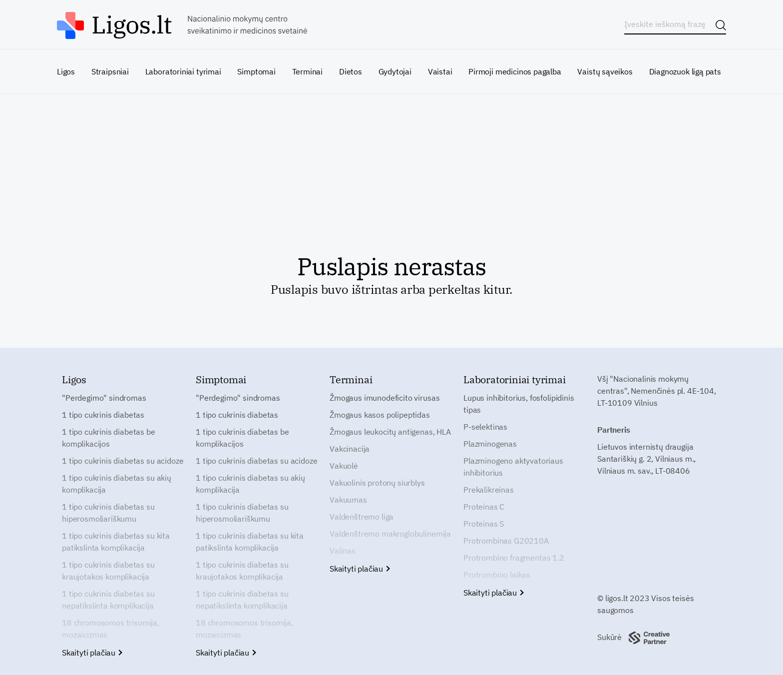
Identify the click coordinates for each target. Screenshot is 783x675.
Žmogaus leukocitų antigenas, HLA (390, 432)
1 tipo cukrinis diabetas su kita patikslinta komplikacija (116, 542)
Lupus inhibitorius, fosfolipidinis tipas (518, 404)
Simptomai (256, 71)
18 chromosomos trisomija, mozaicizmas (110, 629)
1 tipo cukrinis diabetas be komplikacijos (108, 438)
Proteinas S (483, 524)
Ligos (66, 71)
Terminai (307, 71)
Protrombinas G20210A (506, 541)
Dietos (350, 71)
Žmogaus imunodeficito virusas (384, 398)
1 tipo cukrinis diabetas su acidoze (122, 461)
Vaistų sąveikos (604, 71)
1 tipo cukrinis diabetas (103, 415)
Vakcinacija (350, 449)
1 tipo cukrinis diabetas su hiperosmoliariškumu (108, 513)
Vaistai (440, 71)
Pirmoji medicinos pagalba (514, 71)
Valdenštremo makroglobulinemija (390, 534)
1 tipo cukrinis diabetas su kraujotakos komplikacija (108, 571)
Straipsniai (110, 71)
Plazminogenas (490, 444)
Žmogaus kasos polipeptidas (380, 415)
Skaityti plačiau (91, 653)
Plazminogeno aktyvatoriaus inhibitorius (513, 467)
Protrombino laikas (496, 575)
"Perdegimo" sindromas (104, 398)
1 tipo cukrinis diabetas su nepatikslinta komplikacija (108, 600)
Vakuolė (344, 466)
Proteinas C (483, 507)
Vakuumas (348, 500)
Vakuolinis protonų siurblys (377, 483)
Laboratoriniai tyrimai (183, 71)
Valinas (343, 551)
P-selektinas (485, 427)
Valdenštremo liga (361, 517)
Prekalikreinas (488, 490)
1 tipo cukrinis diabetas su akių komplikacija (116, 484)
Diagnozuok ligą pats (685, 71)
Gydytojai (395, 71)
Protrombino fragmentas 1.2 (513, 558)
